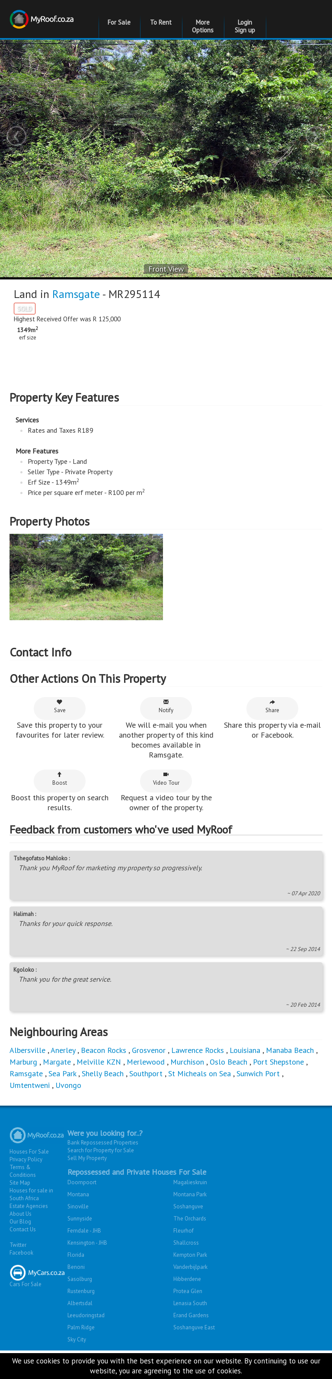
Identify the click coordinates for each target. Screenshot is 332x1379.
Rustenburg (81, 1319)
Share (272, 734)
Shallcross (186, 1271)
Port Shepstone (278, 1090)
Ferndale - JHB (84, 1259)
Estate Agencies (29, 1234)
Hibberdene (187, 1307)
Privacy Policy (26, 1188)
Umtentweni (30, 1114)
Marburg (23, 1090)
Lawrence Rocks (197, 1079)
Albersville (27, 1079)
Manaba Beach (290, 1079)
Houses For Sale (29, 1180)
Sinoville (78, 1235)
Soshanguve (188, 1235)
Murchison (187, 1090)
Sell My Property (87, 1186)
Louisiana (245, 1079)
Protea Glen (187, 1319)
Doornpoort (81, 1210)
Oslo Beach (228, 1090)
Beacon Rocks (103, 1079)
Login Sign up (245, 26)
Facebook (21, 1281)
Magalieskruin (190, 1210)
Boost (59, 807)
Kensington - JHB (87, 1271)
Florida (75, 1283)
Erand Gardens (191, 1343)
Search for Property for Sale (100, 1178)
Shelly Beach (103, 1102)
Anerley (63, 1079)
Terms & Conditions (23, 1199)
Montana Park (190, 1223)
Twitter (18, 1273)
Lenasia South (190, 1331)
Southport (146, 1102)
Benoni (76, 1295)
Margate (57, 1090)
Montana (78, 1223)
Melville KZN (99, 1090)
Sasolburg (79, 1307)
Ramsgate (76, 294)
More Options (203, 26)
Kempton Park (190, 1283)
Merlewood (146, 1090)
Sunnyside (79, 1247)
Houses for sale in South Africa (31, 1222)
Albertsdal (80, 1331)
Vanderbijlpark (190, 1295)
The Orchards (189, 1247)
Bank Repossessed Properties (102, 1171)
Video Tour (166, 807)
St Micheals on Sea (199, 1102)
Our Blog (20, 1250)
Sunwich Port (258, 1102)
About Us (21, 1242)
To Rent (161, 22)
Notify (166, 734)
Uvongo (68, 1114)
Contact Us (23, 1258)
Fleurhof (183, 1259)
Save (60, 734)
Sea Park (62, 1102)
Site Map (20, 1211)
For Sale (119, 22)
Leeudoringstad (86, 1343)
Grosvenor (149, 1079)
